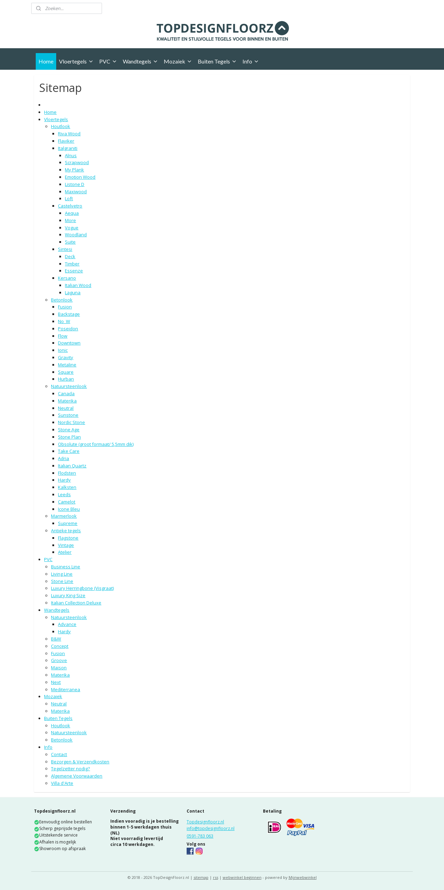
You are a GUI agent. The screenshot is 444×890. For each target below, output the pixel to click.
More (70, 220)
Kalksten (67, 487)
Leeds (64, 494)
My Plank (74, 170)
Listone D (74, 184)
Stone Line (62, 581)
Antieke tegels (66, 530)
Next (56, 682)
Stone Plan (69, 437)
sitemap (201, 877)
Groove (59, 660)
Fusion (65, 307)
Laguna (72, 292)
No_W (64, 321)
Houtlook (60, 126)
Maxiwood (76, 191)
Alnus (71, 155)
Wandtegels (140, 61)
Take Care (68, 451)
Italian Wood (78, 285)
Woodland (76, 234)
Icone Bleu (69, 509)
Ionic (63, 350)
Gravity (65, 357)
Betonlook (61, 300)
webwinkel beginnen (242, 877)
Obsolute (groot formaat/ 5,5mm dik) (96, 444)
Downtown (69, 343)
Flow (62, 336)
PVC (108, 61)
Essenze (74, 271)
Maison (59, 667)
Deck (70, 256)
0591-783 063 (200, 836)
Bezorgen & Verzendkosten (80, 761)
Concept (59, 646)
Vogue (71, 227)
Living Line (61, 574)
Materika (67, 401)
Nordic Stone (71, 422)
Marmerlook (64, 516)
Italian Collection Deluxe (76, 603)
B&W (56, 639)
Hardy (64, 480)
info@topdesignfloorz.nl (210, 828)
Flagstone (68, 538)
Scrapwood (77, 162)
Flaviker (66, 141)
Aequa (72, 213)
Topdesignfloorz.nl (205, 822)
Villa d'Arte (62, 783)
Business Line (65, 566)
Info (250, 61)
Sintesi (65, 249)
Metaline (67, 365)
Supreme (67, 523)
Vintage (66, 545)
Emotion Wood (80, 177)
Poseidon (68, 328)
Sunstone (68, 415)
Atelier (64, 552)
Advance (67, 624)
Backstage (69, 314)
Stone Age (68, 429)
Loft (69, 198)
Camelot (66, 502)
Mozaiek (178, 61)
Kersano (67, 278)
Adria (63, 458)
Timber (72, 264)
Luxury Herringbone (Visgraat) (82, 588)
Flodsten (67, 473)
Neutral (66, 408)
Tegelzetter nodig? (70, 768)
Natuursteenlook (69, 386)
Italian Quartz (72, 466)
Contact (59, 754)
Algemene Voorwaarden (76, 776)
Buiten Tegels (217, 61)
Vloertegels (76, 61)
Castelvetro (70, 206)
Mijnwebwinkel (303, 877)
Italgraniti (67, 148)
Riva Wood (69, 133)
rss (215, 877)
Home (46, 61)
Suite (70, 242)
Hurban (66, 379)
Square (66, 372)
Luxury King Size (68, 595)
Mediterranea (65, 689)
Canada (66, 393)
